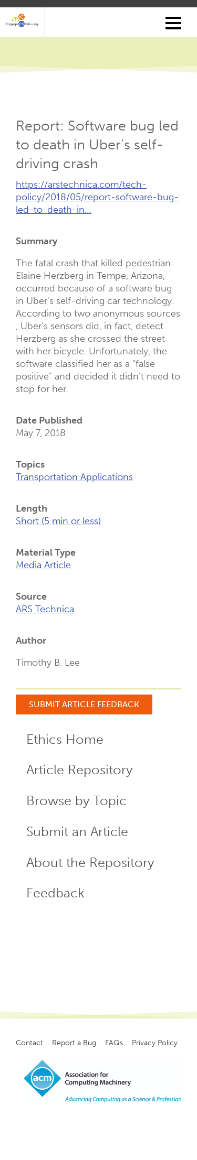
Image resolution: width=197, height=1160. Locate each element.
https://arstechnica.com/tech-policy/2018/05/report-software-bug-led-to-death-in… (97, 197)
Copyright (97, 1129)
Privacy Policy (155, 1042)
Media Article (43, 565)
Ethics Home (64, 739)
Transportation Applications (74, 477)
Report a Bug (74, 1042)
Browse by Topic (76, 801)
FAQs (114, 1042)
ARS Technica (45, 609)
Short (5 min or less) (58, 521)
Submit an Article (77, 831)
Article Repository (79, 770)
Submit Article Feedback (84, 704)
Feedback (55, 893)
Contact (29, 1042)
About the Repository (90, 862)
